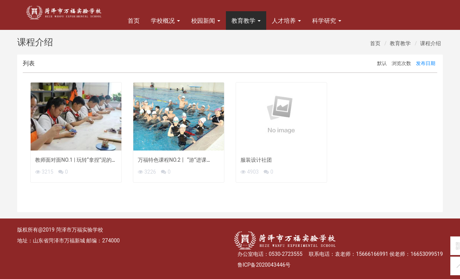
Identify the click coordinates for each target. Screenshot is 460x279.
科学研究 (326, 20)
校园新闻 (205, 20)
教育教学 (246, 20)
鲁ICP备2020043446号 (263, 265)
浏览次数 (401, 63)
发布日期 (425, 63)
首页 (134, 20)
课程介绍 (430, 43)
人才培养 (286, 20)
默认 (382, 63)
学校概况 (165, 20)
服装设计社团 (256, 160)
